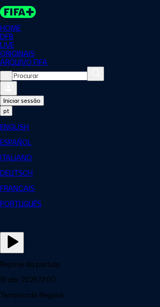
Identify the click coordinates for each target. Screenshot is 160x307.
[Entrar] (8, 88)
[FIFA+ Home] (18, 12)
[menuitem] (80, 127)
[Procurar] (95, 74)
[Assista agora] (12, 242)
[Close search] (6, 76)
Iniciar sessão (22, 100)
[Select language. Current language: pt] (6, 111)
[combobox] (49, 76)
